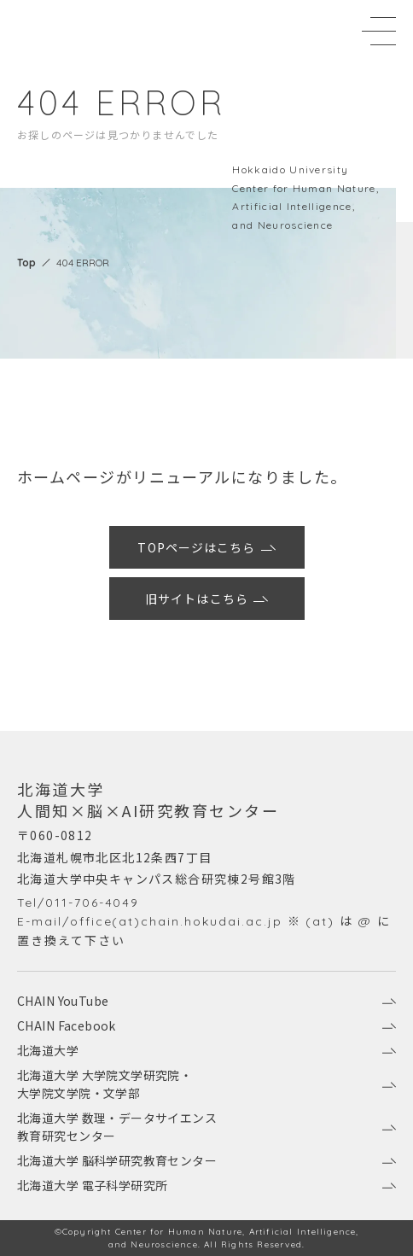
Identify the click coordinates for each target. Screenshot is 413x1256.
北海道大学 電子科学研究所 (206, 1185)
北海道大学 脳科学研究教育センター (206, 1160)
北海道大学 (206, 1050)
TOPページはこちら (207, 547)
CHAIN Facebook (206, 1025)
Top (26, 262)
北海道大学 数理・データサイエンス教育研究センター (206, 1126)
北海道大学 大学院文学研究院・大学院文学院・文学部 (206, 1083)
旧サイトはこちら (207, 598)
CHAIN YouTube (206, 1000)
